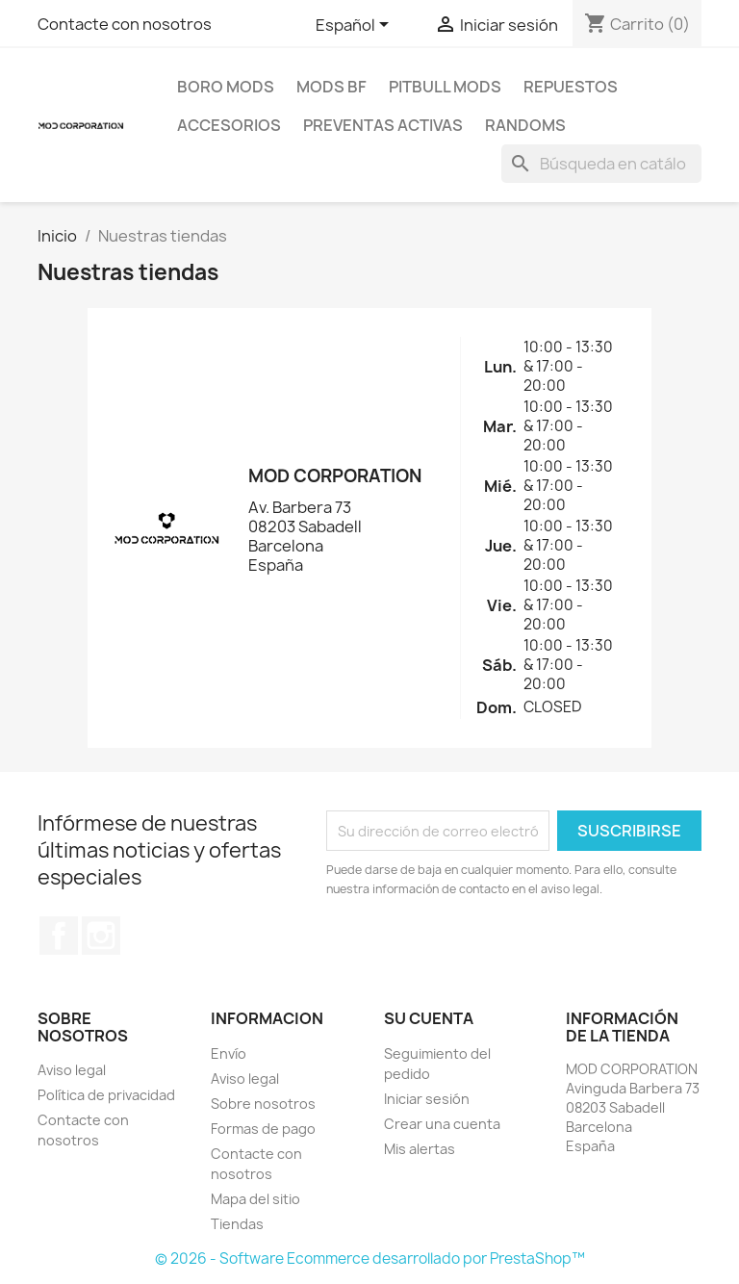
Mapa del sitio (255, 1199)
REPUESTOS (570, 86)
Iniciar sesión (427, 1099)
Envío (228, 1053)
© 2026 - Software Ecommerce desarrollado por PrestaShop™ (370, 1258)
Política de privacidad (106, 1095)
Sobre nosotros (263, 1103)
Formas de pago (263, 1128)
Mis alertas (419, 1149)
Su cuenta (428, 1018)
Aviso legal (72, 1070)
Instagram (101, 935)
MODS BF (331, 86)
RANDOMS (525, 125)
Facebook (58, 935)
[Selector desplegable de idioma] (355, 26)
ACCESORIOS (229, 125)
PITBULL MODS (445, 86)
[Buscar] (601, 163)
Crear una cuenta (442, 1124)
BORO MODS (225, 86)
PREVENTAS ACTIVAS (383, 125)
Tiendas (237, 1224)
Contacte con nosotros (125, 24)
